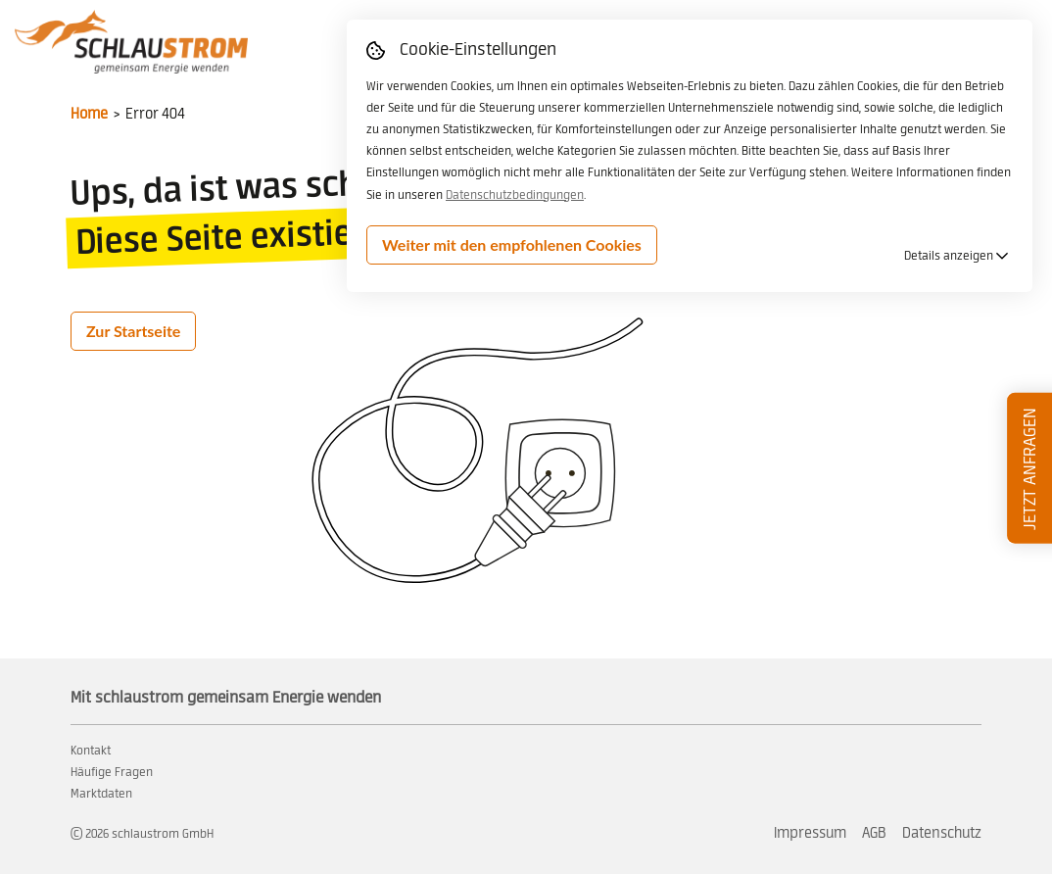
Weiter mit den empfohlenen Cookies (512, 244)
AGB (874, 833)
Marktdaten (101, 794)
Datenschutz (941, 833)
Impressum (810, 833)
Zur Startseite (133, 330)
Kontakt (91, 750)
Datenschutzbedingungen (515, 195)
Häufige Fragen (112, 772)
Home (89, 114)
